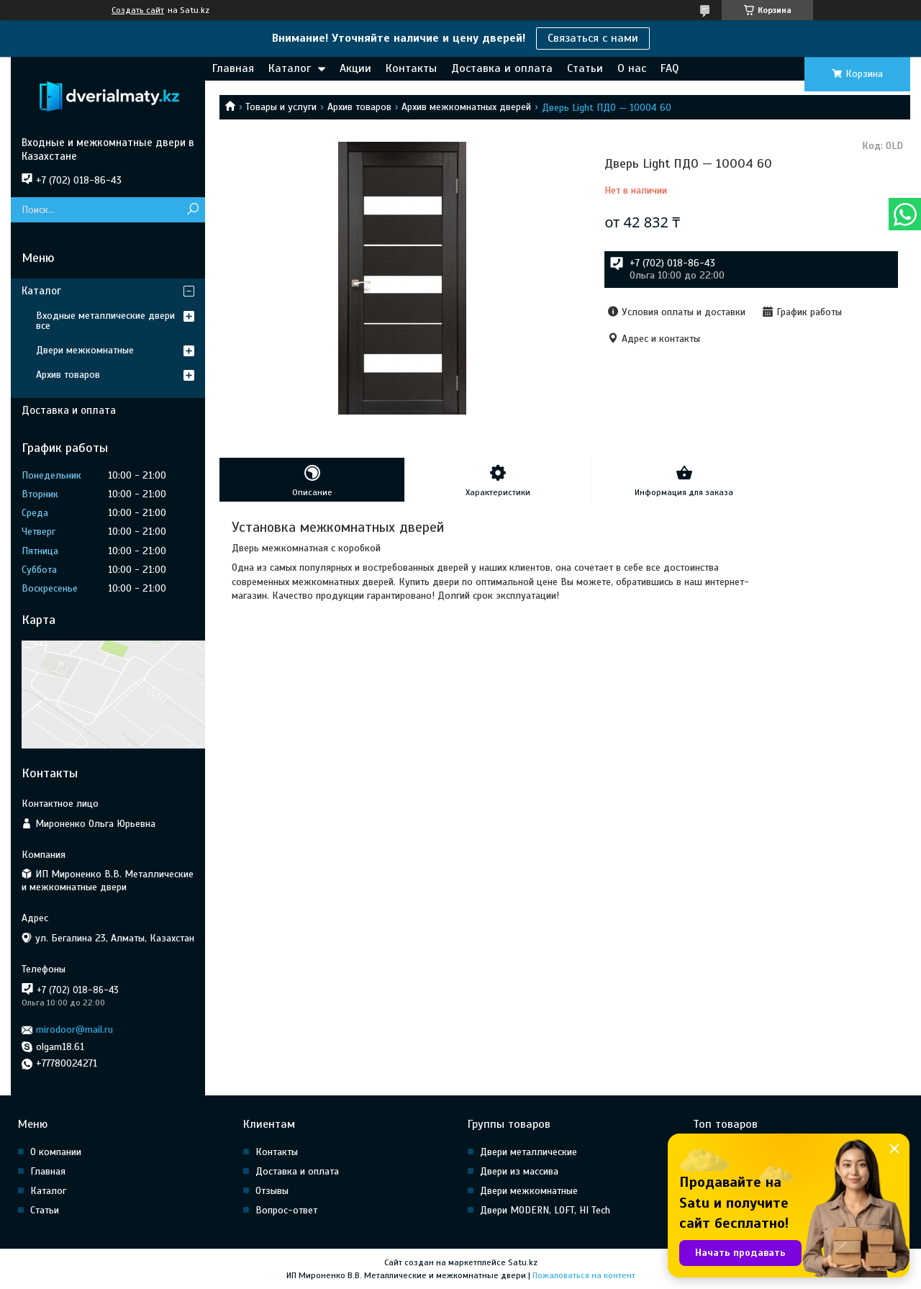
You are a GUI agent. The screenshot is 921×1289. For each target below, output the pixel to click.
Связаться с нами (593, 38)
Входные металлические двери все (105, 320)
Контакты (411, 68)
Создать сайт (138, 10)
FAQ (670, 68)
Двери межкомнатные (85, 350)
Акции (355, 68)
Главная (233, 68)
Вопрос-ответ (286, 1210)
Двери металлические (528, 1152)
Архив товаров (359, 107)
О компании (55, 1152)
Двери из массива (519, 1171)
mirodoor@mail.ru (74, 1029)
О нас (631, 68)
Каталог (289, 68)
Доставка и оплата (502, 68)
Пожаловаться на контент (583, 1275)
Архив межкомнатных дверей (466, 107)
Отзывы (272, 1191)
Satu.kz (522, 1262)
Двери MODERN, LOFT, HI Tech (545, 1210)
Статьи (585, 68)
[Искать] (192, 209)
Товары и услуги (281, 107)
